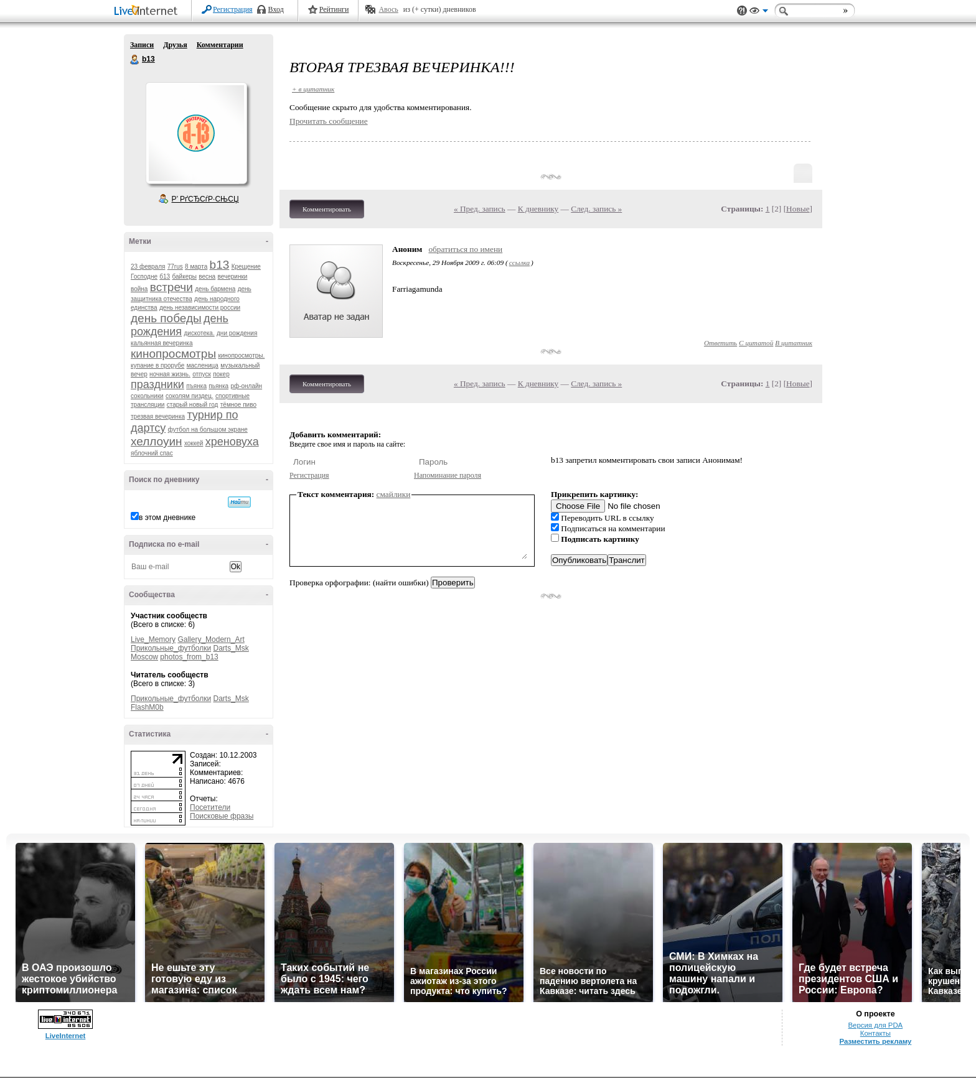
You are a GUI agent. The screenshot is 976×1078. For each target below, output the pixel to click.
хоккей (193, 443)
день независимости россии (199, 307)
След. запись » (596, 208)
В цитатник (793, 342)
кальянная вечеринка (161, 343)
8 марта (196, 266)
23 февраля (148, 266)
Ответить (720, 342)
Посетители (210, 807)
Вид (758, 12)
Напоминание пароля (447, 475)
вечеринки (233, 276)
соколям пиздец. (190, 396)
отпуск (201, 374)
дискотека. (199, 333)
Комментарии (220, 44)
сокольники (147, 396)
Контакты (875, 1033)
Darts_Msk (230, 648)
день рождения (179, 325)
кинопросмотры (173, 353)
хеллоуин (156, 441)
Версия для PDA (875, 1025)
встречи (171, 287)
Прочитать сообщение (328, 121)
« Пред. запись (479, 208)
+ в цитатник (313, 89)
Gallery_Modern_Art (210, 639)
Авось (388, 9)
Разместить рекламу (875, 1041)
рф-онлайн (246, 386)
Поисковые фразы (221, 816)
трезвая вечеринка (158, 416)
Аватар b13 (196, 133)
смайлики (394, 494)
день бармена (215, 289)
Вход (276, 9)
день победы (166, 318)
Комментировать (327, 209)
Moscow (144, 657)
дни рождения (237, 333)
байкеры (184, 276)
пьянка (218, 386)
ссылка (519, 262)
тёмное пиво (238, 404)
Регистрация (233, 9)
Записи (142, 44)
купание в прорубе (157, 365)
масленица (202, 365)
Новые (797, 208)
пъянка (196, 386)
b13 (135, 60)
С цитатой (756, 342)
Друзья (175, 44)
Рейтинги (334, 9)
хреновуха (232, 441)
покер (221, 374)
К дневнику (538, 208)
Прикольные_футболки (171, 648)
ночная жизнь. (169, 374)
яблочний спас (152, 453)
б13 (164, 276)
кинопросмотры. (241, 355)
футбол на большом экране (208, 429)
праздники (157, 384)
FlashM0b (147, 707)
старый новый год (192, 404)
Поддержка (742, 11)
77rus (175, 266)
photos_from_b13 (189, 657)
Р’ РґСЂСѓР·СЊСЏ (205, 199)
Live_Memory (153, 639)
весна (207, 276)
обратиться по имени (465, 249)
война (139, 289)
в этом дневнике (167, 517)
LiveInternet (148, 11)
